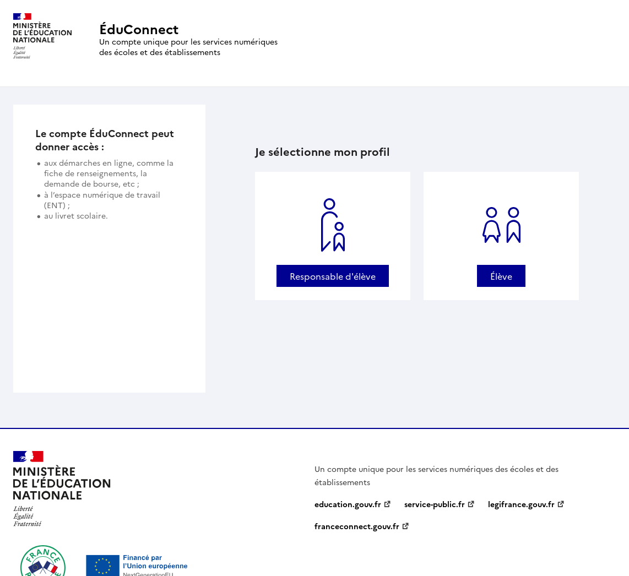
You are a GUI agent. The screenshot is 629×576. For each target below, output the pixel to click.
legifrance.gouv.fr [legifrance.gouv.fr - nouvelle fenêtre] (521, 503)
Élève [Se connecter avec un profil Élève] (501, 276)
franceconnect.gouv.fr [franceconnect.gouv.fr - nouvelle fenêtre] (356, 525)
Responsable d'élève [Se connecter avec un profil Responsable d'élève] (333, 276)
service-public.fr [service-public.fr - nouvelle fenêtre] (434, 503)
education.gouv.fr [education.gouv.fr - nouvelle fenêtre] (347, 503)
